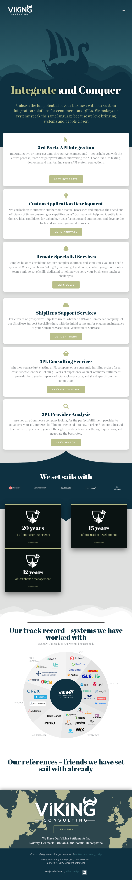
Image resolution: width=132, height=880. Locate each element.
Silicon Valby (72, 871)
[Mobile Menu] (124, 9)
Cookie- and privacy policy (88, 854)
